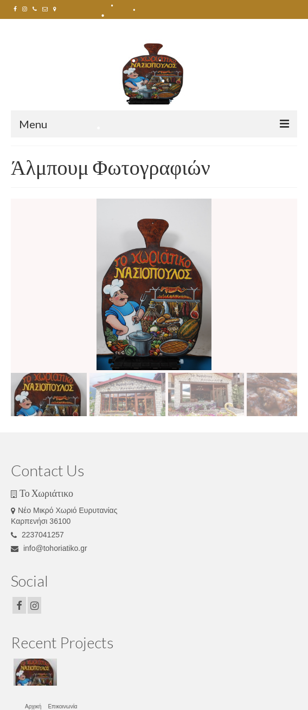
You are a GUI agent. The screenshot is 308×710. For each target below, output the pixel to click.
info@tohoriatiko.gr (49, 548)
